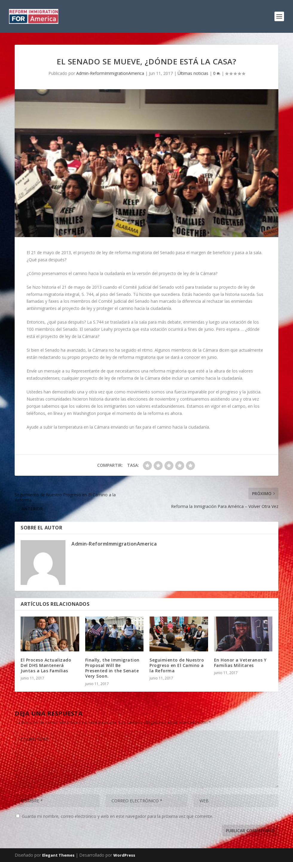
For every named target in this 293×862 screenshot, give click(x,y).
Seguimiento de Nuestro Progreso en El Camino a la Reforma (176, 665)
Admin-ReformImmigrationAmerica (110, 73)
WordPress (124, 855)
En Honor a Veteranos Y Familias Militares (240, 662)
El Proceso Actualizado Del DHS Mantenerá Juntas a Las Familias (46, 665)
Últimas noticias (193, 73)
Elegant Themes (58, 855)
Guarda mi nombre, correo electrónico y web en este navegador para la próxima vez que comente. (117, 816)
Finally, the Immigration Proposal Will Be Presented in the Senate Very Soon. (112, 668)
